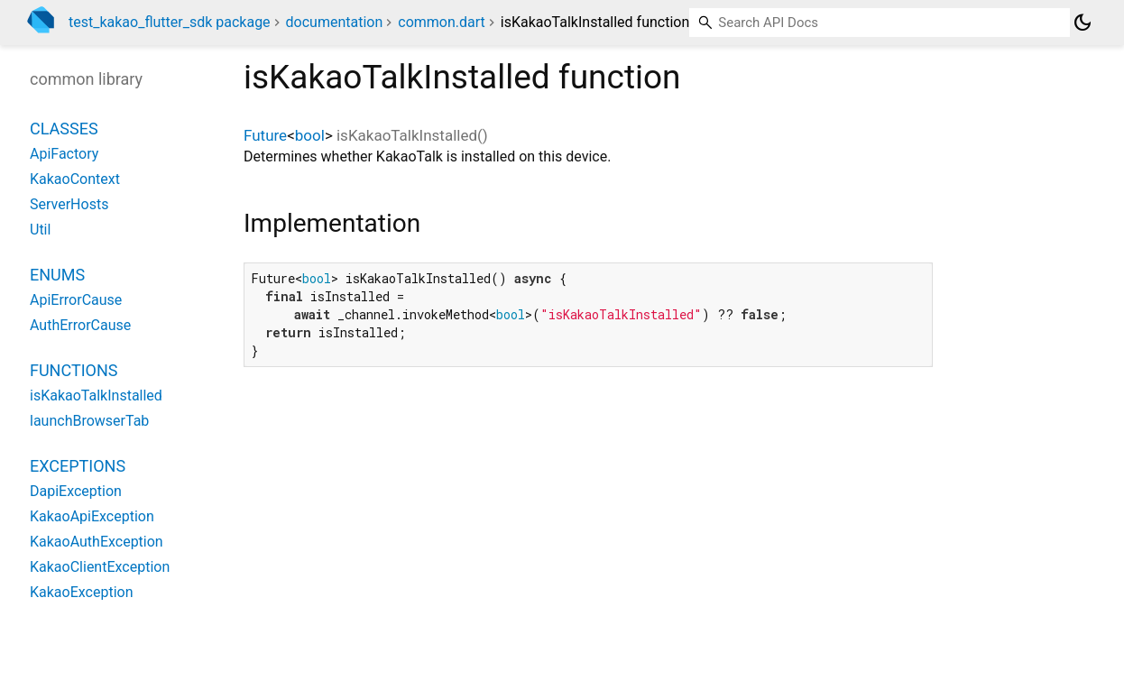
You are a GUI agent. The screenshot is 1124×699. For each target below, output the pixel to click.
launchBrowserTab (89, 420)
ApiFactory (64, 153)
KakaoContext (75, 179)
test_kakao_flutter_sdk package (170, 22)
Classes (64, 128)
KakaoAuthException (96, 541)
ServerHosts (69, 204)
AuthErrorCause (80, 325)
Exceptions (77, 465)
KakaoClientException (100, 566)
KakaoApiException (92, 516)
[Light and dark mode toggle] (1082, 22)
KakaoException (81, 592)
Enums (57, 274)
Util (40, 229)
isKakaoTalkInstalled (96, 395)
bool (310, 135)
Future (265, 135)
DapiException (76, 491)
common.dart (441, 22)
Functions (73, 370)
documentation (334, 22)
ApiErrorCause (76, 299)
